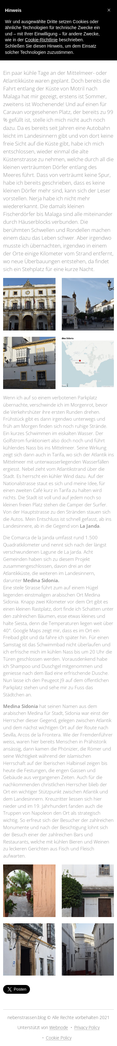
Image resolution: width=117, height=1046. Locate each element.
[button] (109, 10)
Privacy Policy (87, 1027)
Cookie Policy (58, 1038)
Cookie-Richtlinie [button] (41, 39)
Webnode (58, 1027)
